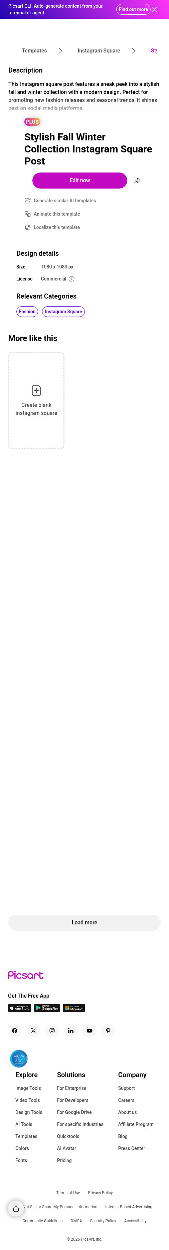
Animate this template (57, 214)
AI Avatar (66, 1148)
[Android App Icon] (47, 1010)
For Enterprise (72, 1088)
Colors (22, 1148)
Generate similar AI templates (65, 200)
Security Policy (103, 1221)
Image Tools (28, 1088)
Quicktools (68, 1136)
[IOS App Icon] (19, 1010)
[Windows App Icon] (74, 1010)
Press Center (131, 1148)
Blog (123, 1136)
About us (127, 1112)
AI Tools (23, 1124)
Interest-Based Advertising (128, 1207)
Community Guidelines (42, 1221)
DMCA (76, 1221)
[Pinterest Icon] (108, 1030)
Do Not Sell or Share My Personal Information (57, 1207)
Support (126, 1088)
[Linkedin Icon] (70, 1030)
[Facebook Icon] (14, 1030)
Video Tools (27, 1100)
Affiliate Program (136, 1124)
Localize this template (57, 227)
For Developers (73, 1100)
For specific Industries (80, 1124)
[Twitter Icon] (33, 1030)
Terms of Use (68, 1192)
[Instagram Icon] (52, 1030)
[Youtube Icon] (89, 1030)
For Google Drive (74, 1112)
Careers (126, 1100)
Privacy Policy (100, 1192)
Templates (26, 1136)
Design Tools (28, 1112)
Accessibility (135, 1221)
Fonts (21, 1160)
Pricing (64, 1160)
